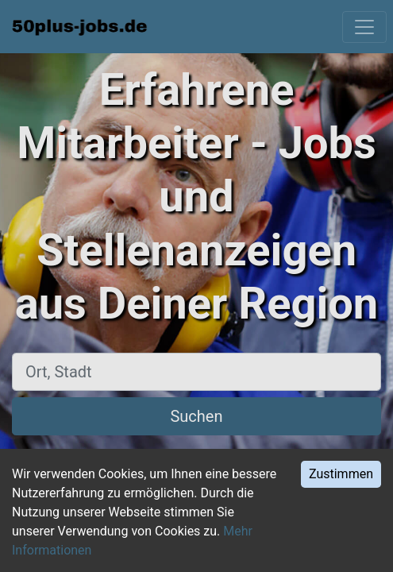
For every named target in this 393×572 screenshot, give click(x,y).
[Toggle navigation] (364, 27)
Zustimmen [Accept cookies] (341, 473)
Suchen (196, 416)
